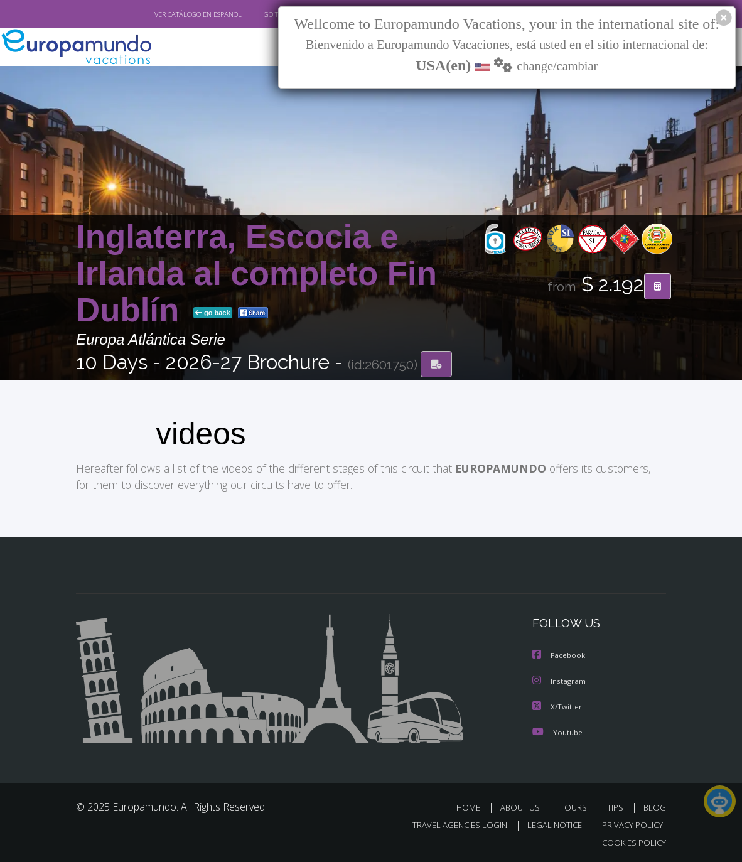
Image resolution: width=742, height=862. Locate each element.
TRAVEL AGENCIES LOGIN (450, 823)
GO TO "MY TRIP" (268, 14)
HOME (473, 806)
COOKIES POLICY (631, 841)
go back (212, 312)
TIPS (617, 806)
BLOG (654, 806)
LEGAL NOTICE (548, 823)
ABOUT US (523, 806)
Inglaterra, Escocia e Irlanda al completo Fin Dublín (256, 273)
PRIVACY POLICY (629, 823)
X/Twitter (557, 705)
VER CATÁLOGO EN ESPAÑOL (169, 14)
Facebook (559, 655)
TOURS (576, 806)
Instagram (559, 680)
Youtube (557, 730)
